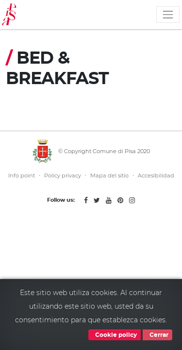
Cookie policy (114, 335)
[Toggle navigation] (168, 14)
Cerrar (157, 335)
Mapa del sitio (109, 175)
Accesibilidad (156, 175)
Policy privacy (62, 175)
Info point (21, 175)
